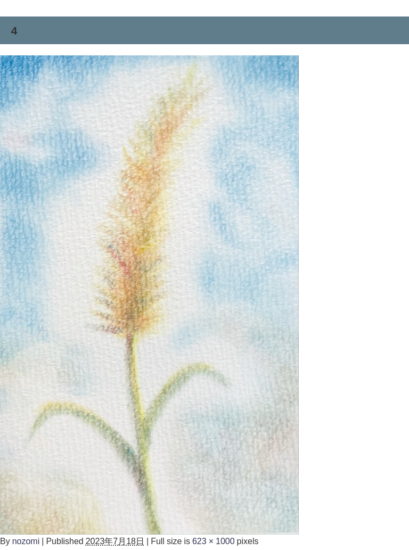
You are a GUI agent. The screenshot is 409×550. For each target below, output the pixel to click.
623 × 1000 (213, 541)
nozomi (26, 541)
